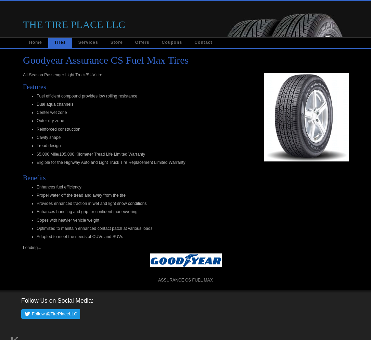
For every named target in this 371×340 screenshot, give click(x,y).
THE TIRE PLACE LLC (74, 24)
